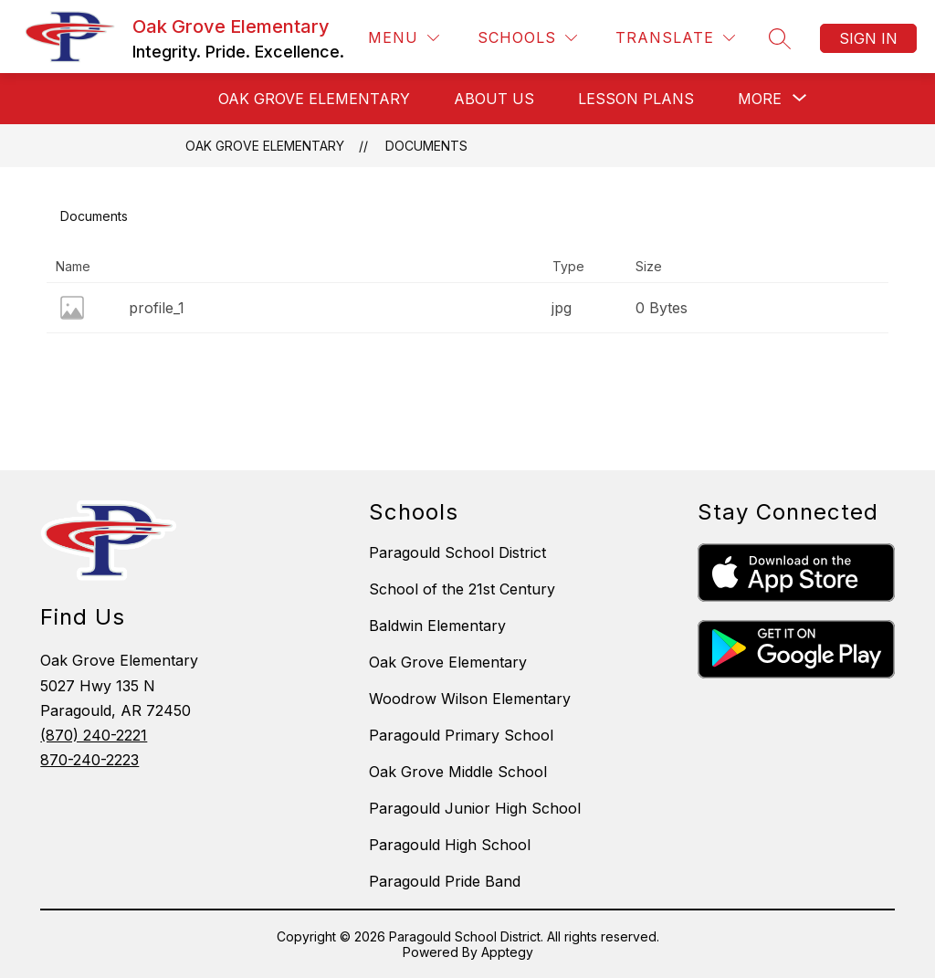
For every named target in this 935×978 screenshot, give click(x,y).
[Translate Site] (675, 37)
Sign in (868, 38)
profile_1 (156, 308)
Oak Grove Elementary (264, 145)
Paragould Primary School (461, 735)
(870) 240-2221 (93, 735)
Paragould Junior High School (475, 808)
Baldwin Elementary (437, 625)
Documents (426, 145)
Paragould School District (457, 552)
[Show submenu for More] (760, 99)
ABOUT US (494, 98)
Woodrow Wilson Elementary (470, 698)
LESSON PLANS (636, 98)
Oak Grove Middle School (458, 771)
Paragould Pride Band (444, 881)
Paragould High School (450, 845)
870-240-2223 (89, 760)
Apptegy (507, 952)
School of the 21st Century (462, 589)
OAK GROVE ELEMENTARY (314, 98)
